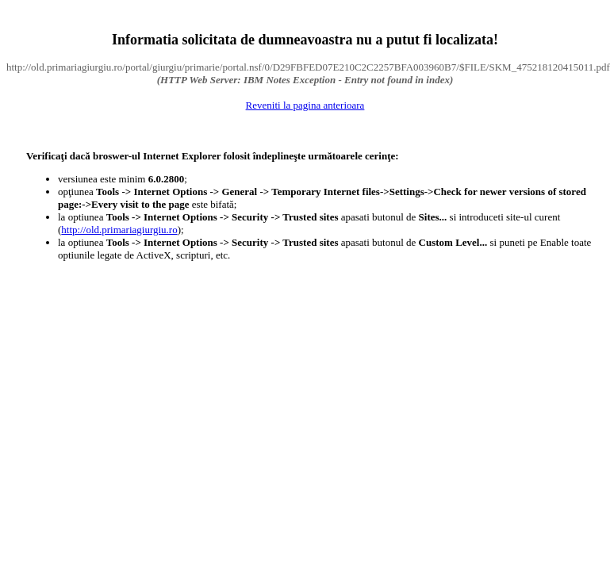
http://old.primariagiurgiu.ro (119, 230)
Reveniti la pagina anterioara (305, 105)
